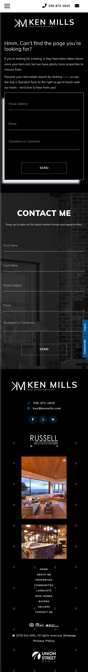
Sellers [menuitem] (44, 607)
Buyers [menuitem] (43, 601)
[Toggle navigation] (7, 5)
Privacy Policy (44, 641)
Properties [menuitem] (44, 580)
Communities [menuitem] (44, 585)
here (66, 77)
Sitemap (69, 635)
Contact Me (85, 347)
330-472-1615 (56, 6)
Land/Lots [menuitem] (44, 591)
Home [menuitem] (44, 569)
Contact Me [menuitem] (44, 612)
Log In (85, 327)
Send (44, 168)
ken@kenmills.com (44, 408)
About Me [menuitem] (44, 575)
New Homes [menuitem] (43, 596)
